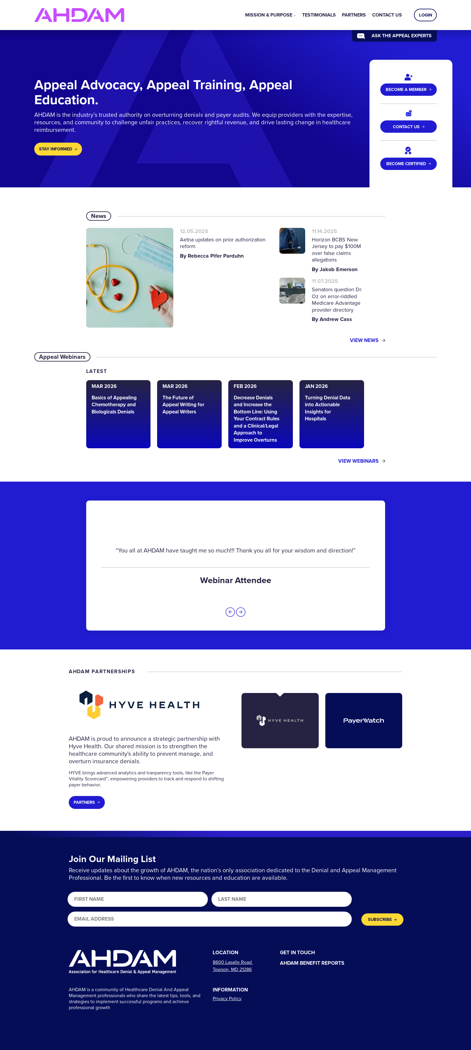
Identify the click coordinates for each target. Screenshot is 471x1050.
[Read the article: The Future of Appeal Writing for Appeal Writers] (189, 414)
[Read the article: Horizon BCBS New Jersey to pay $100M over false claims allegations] (324, 250)
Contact (408, 126)
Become (408, 163)
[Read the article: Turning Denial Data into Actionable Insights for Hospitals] (331, 414)
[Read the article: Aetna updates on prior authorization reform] (177, 278)
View (367, 340)
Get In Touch (297, 953)
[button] (230, 612)
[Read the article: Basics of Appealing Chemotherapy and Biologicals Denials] (118, 414)
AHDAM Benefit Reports (312, 963)
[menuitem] (270, 15)
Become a (408, 89)
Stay (58, 149)
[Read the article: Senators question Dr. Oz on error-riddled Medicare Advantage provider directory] (324, 300)
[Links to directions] (233, 966)
